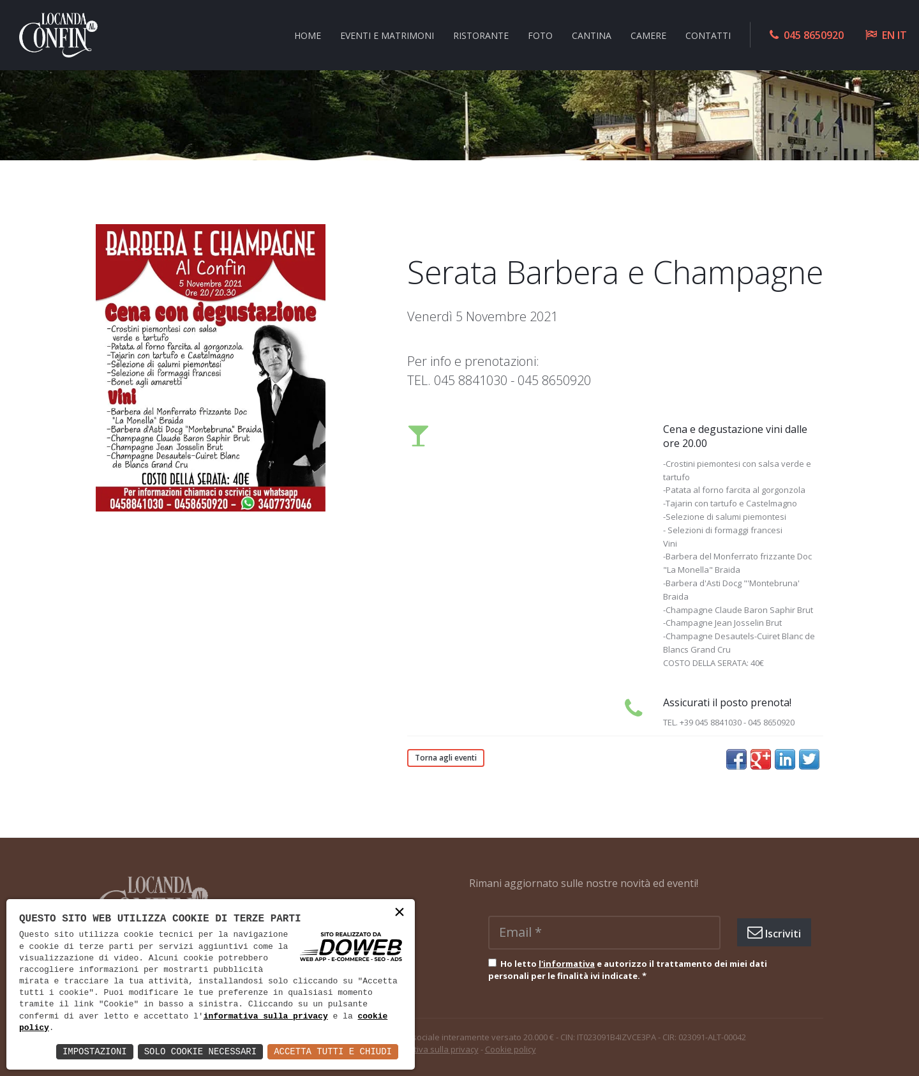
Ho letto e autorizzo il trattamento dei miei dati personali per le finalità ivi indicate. (627, 970)
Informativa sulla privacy (431, 1049)
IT (902, 35)
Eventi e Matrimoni (387, 35)
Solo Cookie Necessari (200, 1051)
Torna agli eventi (446, 757)
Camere (648, 35)
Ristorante (481, 35)
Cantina (591, 35)
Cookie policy (510, 1049)
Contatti (708, 35)
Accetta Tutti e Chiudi (333, 1051)
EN (888, 35)
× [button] (399, 913)
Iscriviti (774, 932)
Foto (540, 35)
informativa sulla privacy (266, 1016)
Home (307, 35)
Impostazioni (95, 1051)
